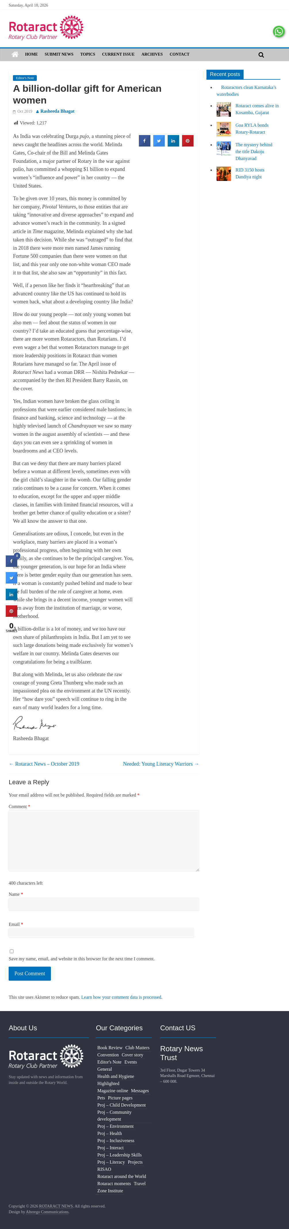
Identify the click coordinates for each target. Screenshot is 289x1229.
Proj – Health (109, 1133)
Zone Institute (110, 1190)
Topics (87, 54)
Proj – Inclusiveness (115, 1140)
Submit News (59, 54)
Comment (19, 806)
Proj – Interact (110, 1147)
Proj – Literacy (111, 1162)
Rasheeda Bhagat (57, 111)
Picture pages (120, 1097)
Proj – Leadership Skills (119, 1154)
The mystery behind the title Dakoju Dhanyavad (254, 151)
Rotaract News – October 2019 (44, 764)
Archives (152, 54)
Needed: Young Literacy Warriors (161, 764)
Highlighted (108, 1083)
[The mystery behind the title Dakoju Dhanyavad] (224, 151)
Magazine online (112, 1090)
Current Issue (118, 54)
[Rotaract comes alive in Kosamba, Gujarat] (224, 112)
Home (31, 54)
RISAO (104, 1169)
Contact (180, 54)
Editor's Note (25, 78)
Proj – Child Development (121, 1105)
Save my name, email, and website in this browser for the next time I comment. (82, 958)
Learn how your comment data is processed (121, 997)
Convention (108, 1054)
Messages (140, 1090)
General (104, 1069)
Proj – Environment (115, 1126)
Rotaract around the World (121, 1176)
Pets (101, 1097)
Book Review (110, 1047)
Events (131, 1062)
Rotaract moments (114, 1183)
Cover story (132, 1054)
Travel (140, 1183)
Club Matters (137, 1047)
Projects (135, 1162)
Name (16, 894)
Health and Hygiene (115, 1076)
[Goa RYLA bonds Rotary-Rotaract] (224, 131)
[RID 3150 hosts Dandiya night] (224, 176)
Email (16, 924)
